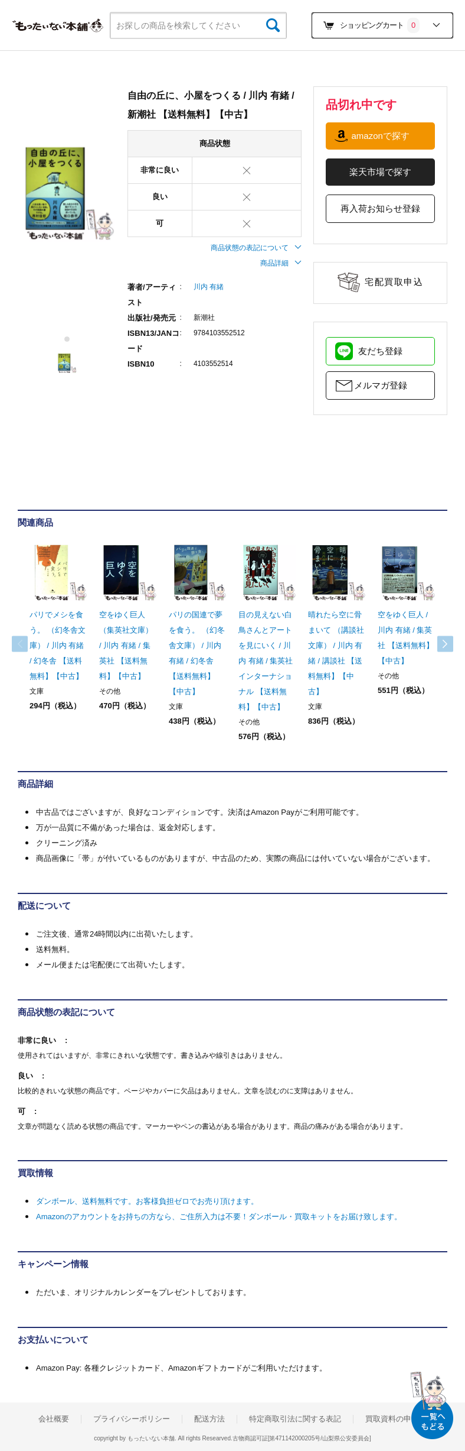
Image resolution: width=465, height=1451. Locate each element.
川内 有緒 (209, 287)
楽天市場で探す (380, 172)
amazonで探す (380, 136)
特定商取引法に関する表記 (295, 1419)
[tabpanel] (67, 192)
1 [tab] (67, 339)
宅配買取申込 (394, 282)
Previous (29, 644)
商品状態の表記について (256, 248)
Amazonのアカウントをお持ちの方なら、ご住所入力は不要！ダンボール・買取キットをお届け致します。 (219, 1216)
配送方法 (209, 1419)
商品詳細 (281, 263)
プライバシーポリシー (131, 1419)
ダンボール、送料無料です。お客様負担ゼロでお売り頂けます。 (147, 1201)
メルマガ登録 (380, 385)
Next (435, 644)
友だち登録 (380, 351)
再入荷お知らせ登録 (380, 208)
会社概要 (53, 1419)
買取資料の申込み (396, 1419)
